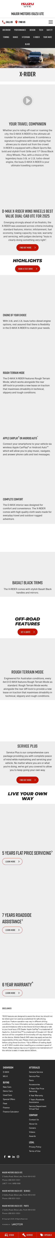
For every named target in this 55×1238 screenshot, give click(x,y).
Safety (50, 29)
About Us (33, 1124)
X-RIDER (36, 37)
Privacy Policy (35, 1147)
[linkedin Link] (13, 1157)
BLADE (27, 44)
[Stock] (9, 1235)
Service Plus (34, 1076)
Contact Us (34, 1120)
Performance (20, 29)
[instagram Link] (18, 1157)
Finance (6, 1108)
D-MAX (6, 1072)
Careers (32, 1128)
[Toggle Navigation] (51, 22)
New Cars (7, 1087)
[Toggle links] (12, 1224)
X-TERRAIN (26, 37)
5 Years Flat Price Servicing (36, 1090)
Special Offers (9, 1099)
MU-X (5, 1076)
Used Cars (7, 1095)
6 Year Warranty (36, 1095)
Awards (32, 1136)
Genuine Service (36, 1072)
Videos (32, 1132)
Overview (6, 29)
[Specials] (46, 1235)
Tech (41, 29)
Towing (6, 37)
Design (32, 29)
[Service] (27, 1235)
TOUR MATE (47, 37)
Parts (31, 1080)
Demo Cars (8, 1091)
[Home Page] (27, 5)
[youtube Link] (9, 1157)
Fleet (5, 1103)
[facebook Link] (5, 1157)
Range (15, 37)
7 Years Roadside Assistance (36, 1100)
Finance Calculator (11, 1112)
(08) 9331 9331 (14, 1180)
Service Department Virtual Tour (37, 1107)
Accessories (34, 1084)
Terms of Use (34, 1151)
